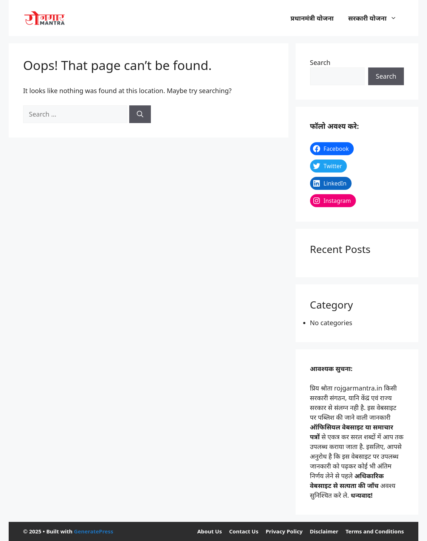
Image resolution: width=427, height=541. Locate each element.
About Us (209, 531)
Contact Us (243, 531)
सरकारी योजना (376, 18)
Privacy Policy (284, 531)
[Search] (140, 114)
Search (320, 62)
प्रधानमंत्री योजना (312, 18)
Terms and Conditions (374, 531)
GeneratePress (93, 531)
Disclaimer (324, 531)
